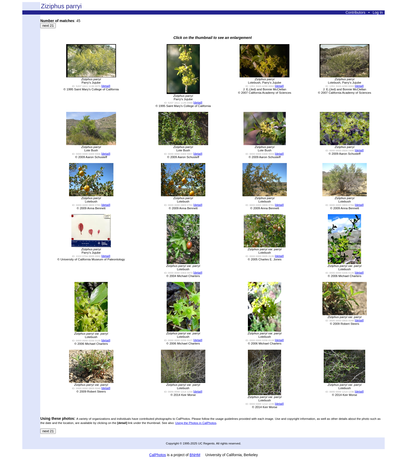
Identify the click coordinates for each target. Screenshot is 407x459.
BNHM (194, 455)
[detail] (105, 85)
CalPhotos (157, 455)
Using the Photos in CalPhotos (195, 422)
